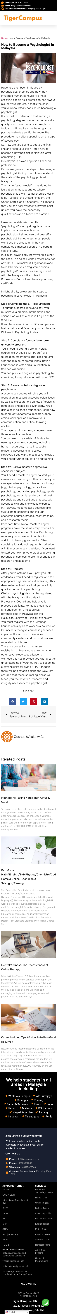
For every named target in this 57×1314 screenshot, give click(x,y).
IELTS (5, 1208)
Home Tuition (41, 1197)
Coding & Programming (41, 1259)
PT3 (4, 1218)
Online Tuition (41, 1203)
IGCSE (5, 1189)
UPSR (5, 1213)
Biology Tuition (42, 1208)
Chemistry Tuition (43, 1213)
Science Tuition (42, 1239)
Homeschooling (42, 1245)
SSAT (5, 1239)
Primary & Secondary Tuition (44, 1191)
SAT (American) (10, 1234)
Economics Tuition (44, 1218)
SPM (4, 1224)
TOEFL (5, 1245)
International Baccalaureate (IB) (15, 1201)
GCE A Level (8, 1195)
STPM (5, 1229)
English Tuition (42, 1224)
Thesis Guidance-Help (13, 1261)
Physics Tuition (42, 1234)
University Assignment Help (15, 1266)
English (10, 1312)
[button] (12, 701)
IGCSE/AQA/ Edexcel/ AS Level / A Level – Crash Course (17, 1273)
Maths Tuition (41, 1229)
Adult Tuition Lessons (41, 1251)
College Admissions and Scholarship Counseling (14, 1254)
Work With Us (28, 1284)
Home (4, 38)
